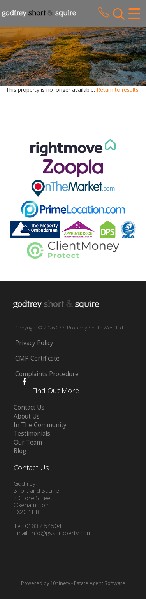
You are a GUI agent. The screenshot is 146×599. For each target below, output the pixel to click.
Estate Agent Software (99, 583)
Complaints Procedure (47, 374)
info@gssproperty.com (61, 533)
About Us (27, 416)
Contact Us (29, 407)
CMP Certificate (37, 358)
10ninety (60, 583)
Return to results (118, 89)
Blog (20, 451)
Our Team (28, 442)
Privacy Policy (34, 343)
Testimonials (32, 433)
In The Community (40, 425)
